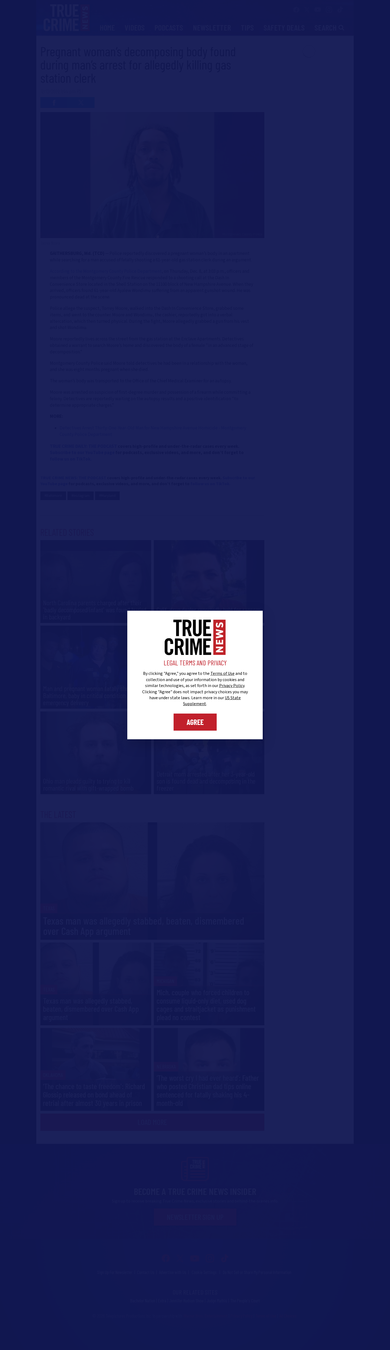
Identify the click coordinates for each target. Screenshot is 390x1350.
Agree (195, 722)
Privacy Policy (231, 686)
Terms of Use (222, 673)
